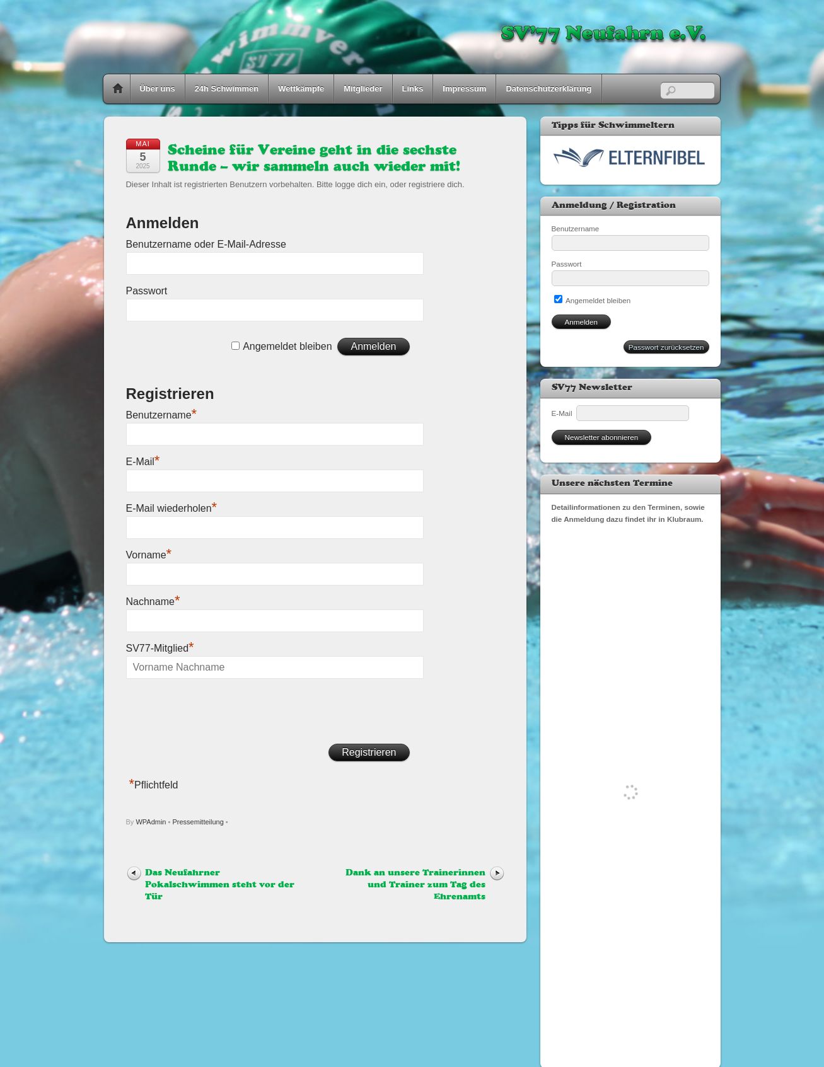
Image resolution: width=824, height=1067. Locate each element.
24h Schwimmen (227, 88)
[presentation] (222, 712)
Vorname (149, 555)
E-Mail (143, 461)
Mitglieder (363, 88)
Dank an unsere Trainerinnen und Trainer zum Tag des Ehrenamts (415, 885)
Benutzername (161, 415)
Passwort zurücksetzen (666, 347)
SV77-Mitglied (160, 648)
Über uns (157, 88)
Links (413, 88)
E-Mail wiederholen (172, 508)
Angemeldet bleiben (287, 346)
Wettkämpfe (301, 88)
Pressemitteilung (197, 822)
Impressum (464, 88)
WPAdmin (151, 822)
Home (117, 88)
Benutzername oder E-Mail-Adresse (206, 244)
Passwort (147, 290)
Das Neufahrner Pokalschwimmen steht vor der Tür (219, 885)
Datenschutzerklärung (548, 88)
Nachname (153, 601)
